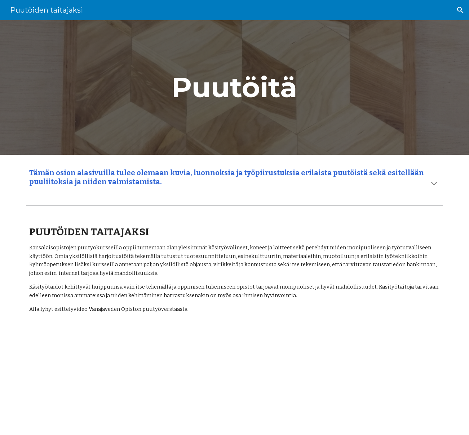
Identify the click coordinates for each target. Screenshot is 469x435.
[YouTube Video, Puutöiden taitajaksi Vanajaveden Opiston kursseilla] (199, 380)
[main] (235, 87)
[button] (460, 10)
